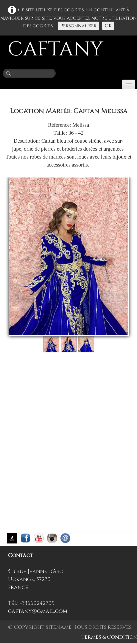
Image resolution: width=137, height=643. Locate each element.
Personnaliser (78, 26)
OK (108, 26)
